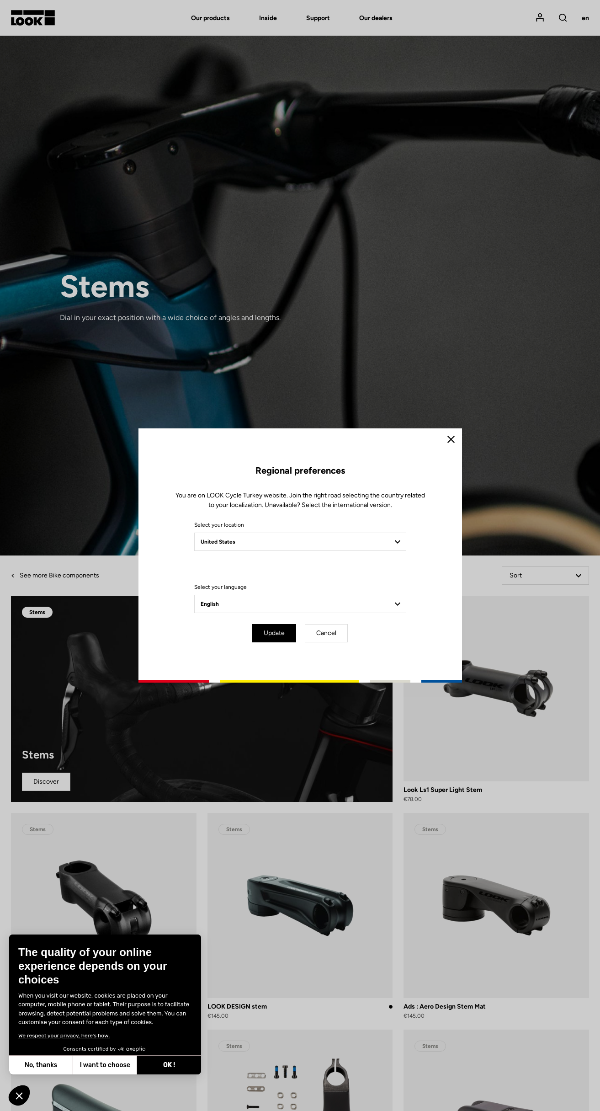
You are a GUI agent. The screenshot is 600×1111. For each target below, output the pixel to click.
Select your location (219, 525)
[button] (19, 1095)
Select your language (220, 587)
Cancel (326, 633)
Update (274, 633)
